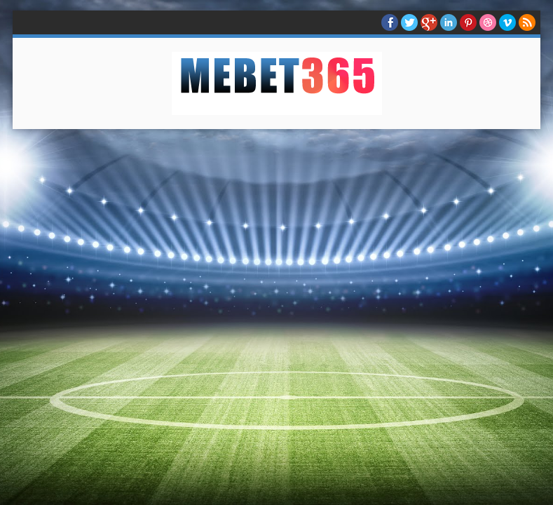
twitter (409, 22)
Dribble (487, 22)
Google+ (429, 22)
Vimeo (507, 22)
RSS (527, 22)
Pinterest (468, 22)
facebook (389, 22)
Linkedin (448, 22)
